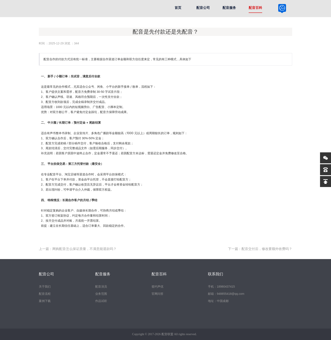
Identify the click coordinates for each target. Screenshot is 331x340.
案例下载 (45, 301)
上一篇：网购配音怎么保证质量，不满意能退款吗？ (78, 249)
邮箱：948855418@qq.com (226, 293)
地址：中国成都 (218, 301)
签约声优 (157, 286)
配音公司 (203, 8)
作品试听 (101, 301)
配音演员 (101, 286)
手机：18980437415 (221, 286)
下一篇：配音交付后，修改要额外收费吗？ (260, 249)
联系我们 (215, 274)
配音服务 (229, 8)
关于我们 (45, 286)
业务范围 (101, 293)
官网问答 (157, 293)
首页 (178, 8)
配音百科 (255, 8)
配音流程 (45, 293)
